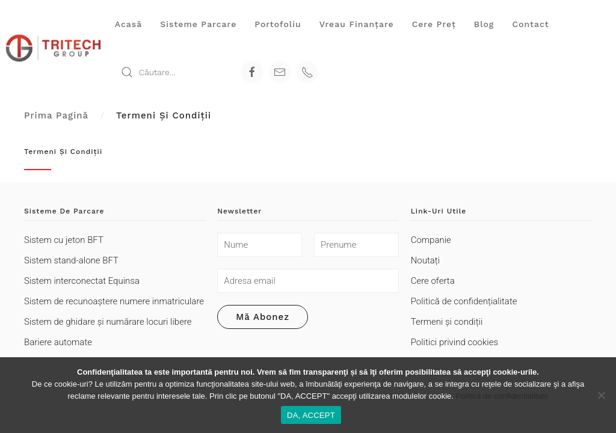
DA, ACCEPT (311, 415)
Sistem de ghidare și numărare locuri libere (108, 321)
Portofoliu (277, 24)
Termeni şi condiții (447, 321)
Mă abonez (262, 317)
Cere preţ (434, 24)
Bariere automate (58, 342)
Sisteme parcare (198, 24)
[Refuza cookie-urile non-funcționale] (601, 395)
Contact (530, 24)
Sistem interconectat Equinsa (82, 280)
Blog (484, 24)
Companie (431, 240)
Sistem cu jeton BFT (63, 240)
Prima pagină (56, 115)
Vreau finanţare (356, 24)
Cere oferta (433, 280)
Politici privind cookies (454, 342)
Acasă (128, 24)
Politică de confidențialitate (464, 301)
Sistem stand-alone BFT (71, 260)
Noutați (425, 260)
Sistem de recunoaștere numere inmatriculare (114, 301)
